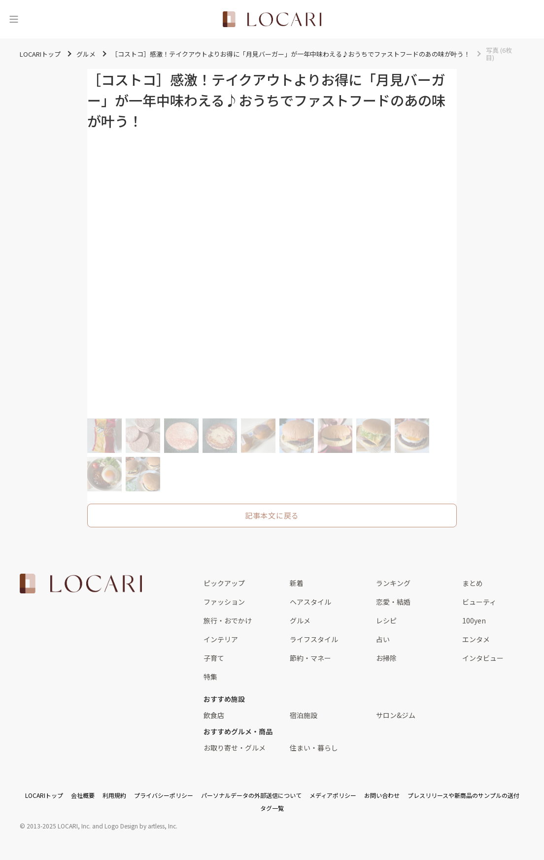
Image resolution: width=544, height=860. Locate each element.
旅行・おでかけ (228, 620)
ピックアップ (224, 583)
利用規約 (114, 795)
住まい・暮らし (314, 747)
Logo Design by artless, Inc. (140, 826)
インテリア (221, 639)
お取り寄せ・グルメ (235, 747)
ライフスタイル (314, 639)
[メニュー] (14, 19)
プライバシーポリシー (163, 795)
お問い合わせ (382, 795)
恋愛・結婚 (393, 602)
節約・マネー (310, 658)
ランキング (393, 583)
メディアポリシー (332, 795)
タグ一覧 (272, 808)
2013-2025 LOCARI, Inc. (59, 826)
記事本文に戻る (272, 515)
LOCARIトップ (44, 795)
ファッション (224, 602)
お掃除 (386, 658)
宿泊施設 (303, 715)
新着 (297, 583)
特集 (210, 677)
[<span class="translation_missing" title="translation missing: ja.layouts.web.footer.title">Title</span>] (81, 583)
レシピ (386, 620)
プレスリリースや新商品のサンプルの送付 (463, 795)
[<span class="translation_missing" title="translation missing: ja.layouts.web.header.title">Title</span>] (272, 19)
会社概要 (83, 795)
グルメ (300, 620)
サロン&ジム (395, 715)
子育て (214, 658)
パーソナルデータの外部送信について (251, 795)
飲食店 (214, 715)
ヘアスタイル (310, 602)
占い (383, 639)
